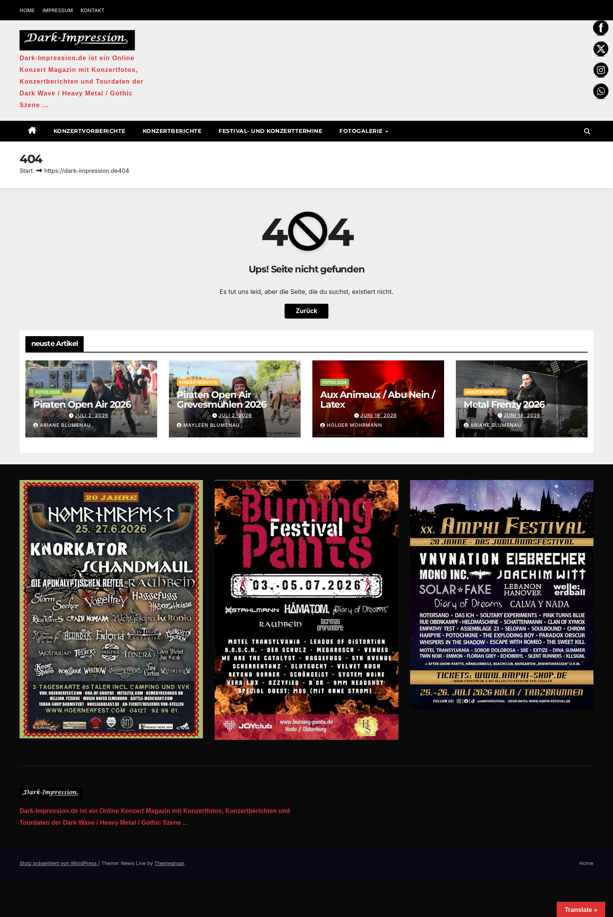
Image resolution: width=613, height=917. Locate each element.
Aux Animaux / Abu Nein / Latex (377, 399)
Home (586, 863)
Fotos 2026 (48, 392)
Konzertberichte (172, 130)
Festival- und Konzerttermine (270, 130)
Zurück (306, 311)
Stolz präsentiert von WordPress (59, 863)
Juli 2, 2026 (91, 415)
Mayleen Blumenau (208, 425)
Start (26, 170)
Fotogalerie (361, 130)
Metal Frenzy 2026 (504, 404)
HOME (27, 10)
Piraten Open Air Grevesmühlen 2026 (221, 399)
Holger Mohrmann (351, 425)
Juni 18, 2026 (522, 415)
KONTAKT (92, 10)
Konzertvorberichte (89, 130)
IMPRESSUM (58, 10)
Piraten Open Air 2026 (82, 404)
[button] (587, 131)
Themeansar (169, 863)
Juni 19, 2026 (378, 415)
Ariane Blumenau (62, 425)
